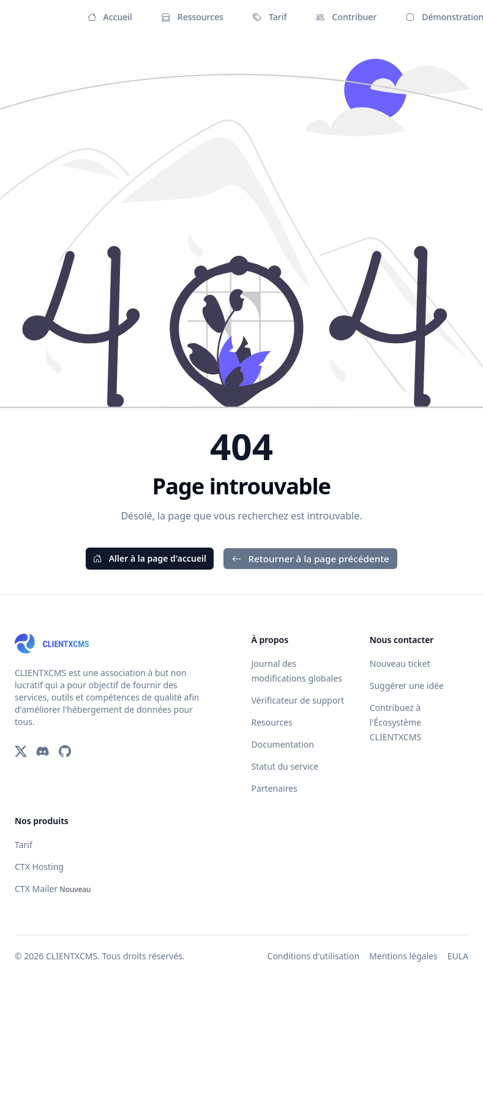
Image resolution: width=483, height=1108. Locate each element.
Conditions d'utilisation (314, 956)
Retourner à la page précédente (310, 558)
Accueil (110, 17)
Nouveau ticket (400, 663)
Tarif (269, 17)
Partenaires (275, 788)
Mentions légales (403, 956)
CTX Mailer (53, 888)
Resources (272, 722)
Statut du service (285, 766)
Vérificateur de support (298, 700)
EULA (457, 956)
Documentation (283, 744)
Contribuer (346, 17)
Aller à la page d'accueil (149, 558)
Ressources (192, 17)
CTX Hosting (39, 866)
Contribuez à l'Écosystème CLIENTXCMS (395, 722)
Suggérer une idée (407, 685)
